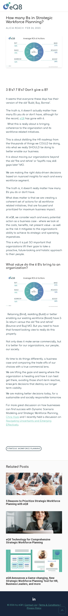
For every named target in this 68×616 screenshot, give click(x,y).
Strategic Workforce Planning (23, 449)
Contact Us (31, 605)
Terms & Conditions (49, 605)
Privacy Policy (34, 608)
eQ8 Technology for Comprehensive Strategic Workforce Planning (28, 541)
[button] (34, 305)
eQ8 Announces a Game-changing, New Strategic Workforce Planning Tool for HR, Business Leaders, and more (32, 580)
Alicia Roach (15, 28)
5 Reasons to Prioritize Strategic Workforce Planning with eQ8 (33, 502)
